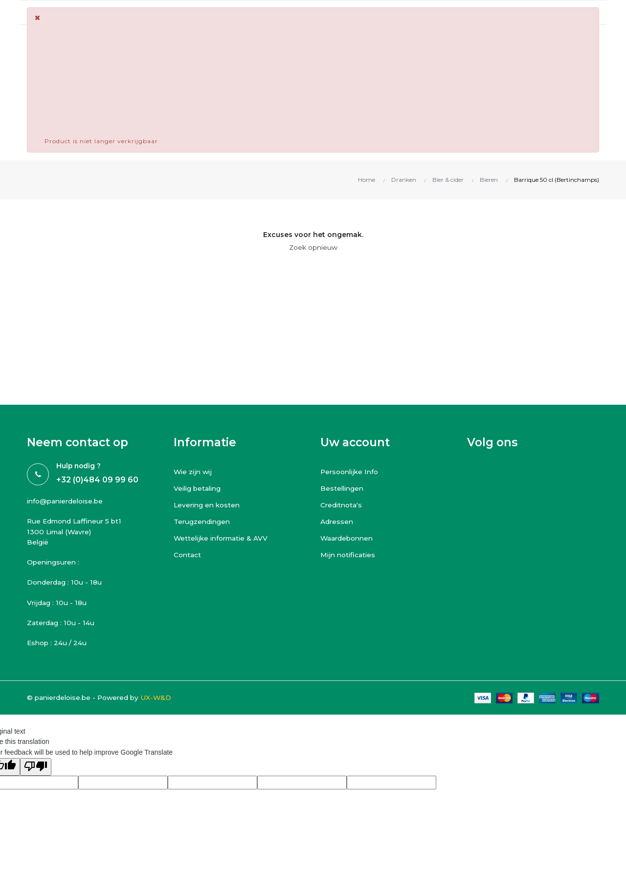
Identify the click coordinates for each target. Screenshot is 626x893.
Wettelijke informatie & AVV (223, 538)
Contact (187, 554)
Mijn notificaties (349, 554)
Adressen (337, 521)
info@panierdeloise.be (67, 501)
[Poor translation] (35, 769)
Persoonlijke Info (350, 471)
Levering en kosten (208, 505)
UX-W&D (161, 699)
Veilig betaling (199, 488)
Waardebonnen (348, 538)
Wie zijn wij (194, 471)
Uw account (355, 442)
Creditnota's (341, 505)
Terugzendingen (203, 521)
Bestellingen (343, 488)
